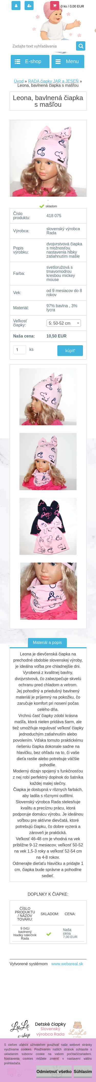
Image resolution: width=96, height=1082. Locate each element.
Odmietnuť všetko (53, 1071)
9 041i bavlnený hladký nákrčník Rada (24, 933)
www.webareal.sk (67, 964)
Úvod (19, 81)
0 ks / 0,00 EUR (72, 6)
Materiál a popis (47, 642)
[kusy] (19, 349)
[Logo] (45, 25)
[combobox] (64, 323)
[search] (80, 46)
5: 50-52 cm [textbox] (59, 323)
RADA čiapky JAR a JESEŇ (53, 81)
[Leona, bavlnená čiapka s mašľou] (48, 399)
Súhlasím (83, 1071)
